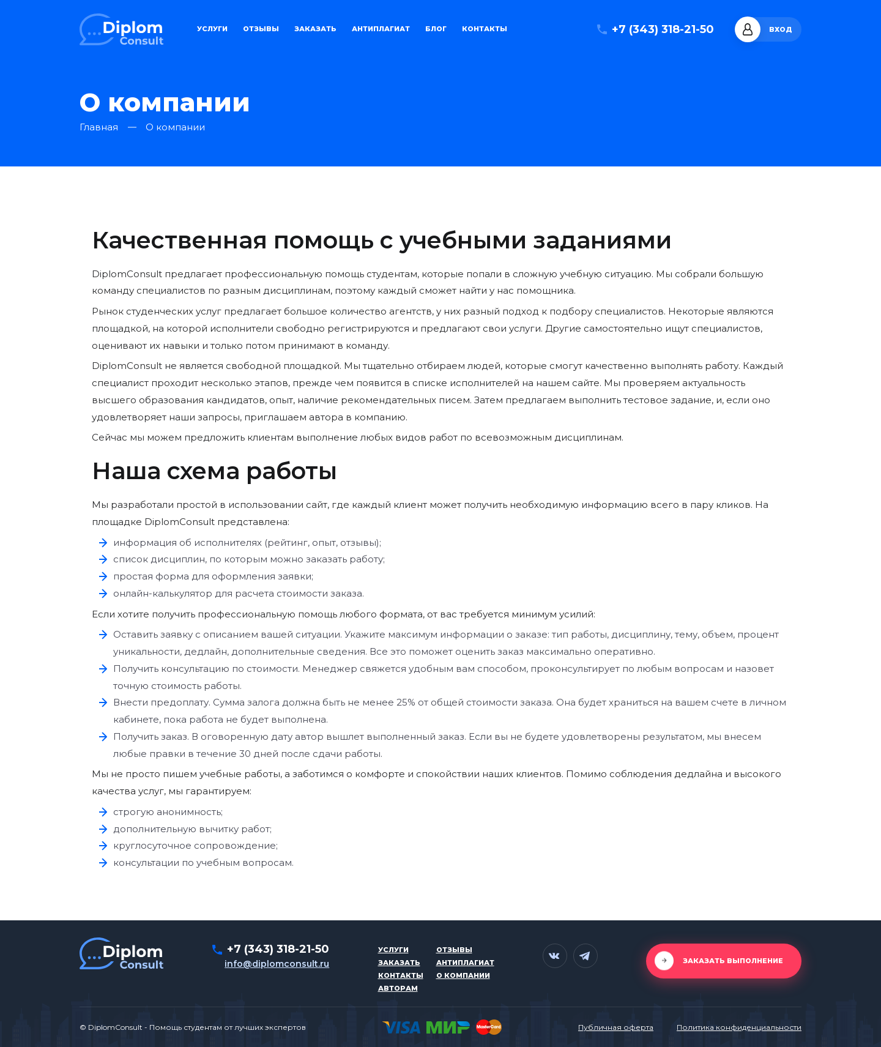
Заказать (315, 29)
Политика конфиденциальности (739, 1027)
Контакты (484, 29)
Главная (99, 127)
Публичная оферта (615, 1027)
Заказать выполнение (733, 960)
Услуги (212, 29)
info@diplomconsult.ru (277, 963)
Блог (436, 29)
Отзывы (261, 29)
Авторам (398, 988)
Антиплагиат (381, 29)
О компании (463, 975)
